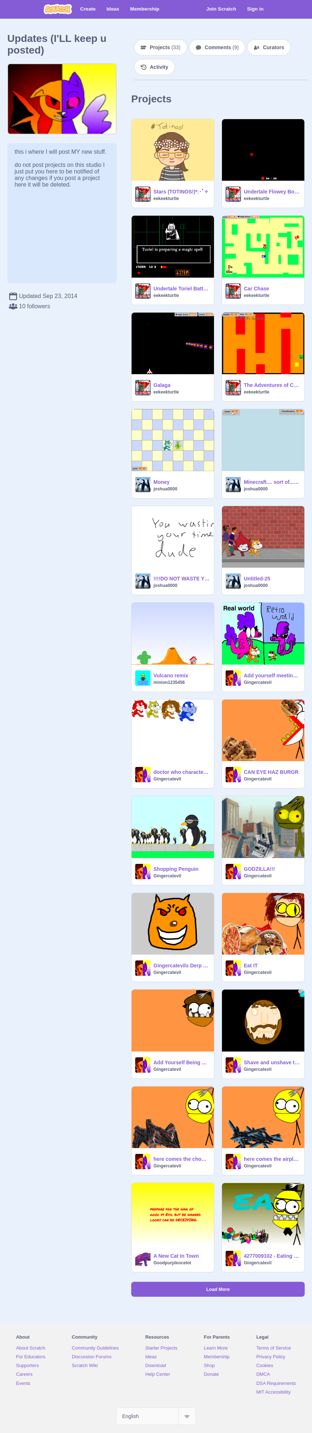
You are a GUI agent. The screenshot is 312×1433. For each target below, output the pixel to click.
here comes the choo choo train (181, 1159)
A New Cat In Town (176, 1256)
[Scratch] (58, 9)
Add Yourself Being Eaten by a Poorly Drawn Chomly (181, 1062)
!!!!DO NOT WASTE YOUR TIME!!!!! (181, 579)
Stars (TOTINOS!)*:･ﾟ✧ (180, 192)
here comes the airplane (272, 1159)
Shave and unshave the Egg (272, 1062)
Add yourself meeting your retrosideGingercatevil (272, 675)
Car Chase (256, 288)
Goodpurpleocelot (172, 1262)
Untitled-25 (257, 579)
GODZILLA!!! (259, 869)
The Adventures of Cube (272, 385)
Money (161, 482)
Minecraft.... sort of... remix (272, 482)
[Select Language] (156, 1416)
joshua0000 (165, 489)
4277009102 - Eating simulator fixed (272, 1256)
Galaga (162, 385)
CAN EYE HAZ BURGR (271, 772)
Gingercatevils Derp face (181, 965)
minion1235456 (169, 682)
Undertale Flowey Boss (272, 192)
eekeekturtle (166, 198)
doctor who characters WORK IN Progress (181, 772)
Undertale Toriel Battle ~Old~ (181, 288)
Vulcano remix (170, 675)
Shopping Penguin (176, 869)
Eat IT (251, 965)
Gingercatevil (258, 682)
